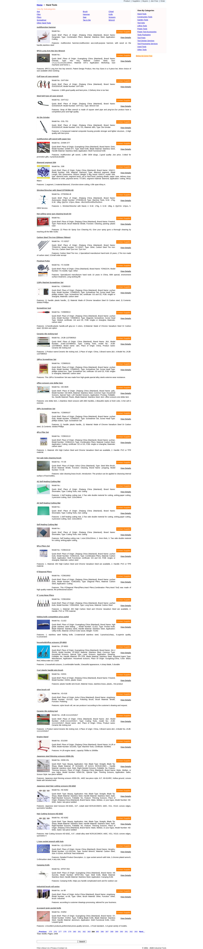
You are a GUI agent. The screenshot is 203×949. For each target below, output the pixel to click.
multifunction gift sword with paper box (54, 139)
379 (69, 932)
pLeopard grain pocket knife (49, 908)
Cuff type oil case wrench (48, 76)
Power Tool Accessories (147, 32)
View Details (126, 38)
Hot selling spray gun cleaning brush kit (54, 214)
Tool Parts (141, 38)
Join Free (154, 1)
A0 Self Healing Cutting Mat (48, 503)
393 (135, 932)
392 (131, 932)
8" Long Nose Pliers (45, 595)
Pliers (39, 17)
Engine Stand (42, 737)
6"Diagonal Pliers (44, 572)
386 (102, 932)
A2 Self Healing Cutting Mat (48, 481)
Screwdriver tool (44, 308)
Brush (85, 11)
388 (111, 932)
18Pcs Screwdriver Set (46, 359)
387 (107, 932)
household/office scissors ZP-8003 (52, 642)
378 (64, 932)
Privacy (54, 948)
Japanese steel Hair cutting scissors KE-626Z (56, 786)
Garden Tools (142, 20)
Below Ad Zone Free (144, 56)
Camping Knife (43, 865)
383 (89, 932)
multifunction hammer (46, 27)
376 (55, 932)
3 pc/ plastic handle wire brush (50, 670)
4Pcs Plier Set (43, 432)
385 (97, 932)
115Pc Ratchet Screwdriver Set (50, 282)
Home (39, 5)
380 (74, 932)
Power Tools (142, 29)
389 (116, 932)
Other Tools (142, 50)
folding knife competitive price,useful (53, 617)
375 (50, 932)
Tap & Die (87, 20)
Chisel (111, 11)
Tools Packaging (144, 35)
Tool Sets (141, 23)
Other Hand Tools (44, 23)
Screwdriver (41, 20)
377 (60, 932)
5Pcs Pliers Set (43, 546)
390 (121, 932)
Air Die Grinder (43, 117)
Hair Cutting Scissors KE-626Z (50, 814)
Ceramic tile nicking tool (47, 334)
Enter (163, 1)
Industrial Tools (160, 948)
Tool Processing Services (147, 44)
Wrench (112, 20)
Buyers (145, 1)
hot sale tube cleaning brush (49, 458)
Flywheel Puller (43, 261)
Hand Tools (141, 14)
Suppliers (136, 1)
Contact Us (62, 948)
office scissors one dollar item (50, 383)
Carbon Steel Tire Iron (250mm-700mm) (53, 237)
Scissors (112, 17)
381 (79, 932)
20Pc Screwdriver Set (46, 409)
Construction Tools (144, 17)
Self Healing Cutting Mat (47, 524)
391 (126, 932)
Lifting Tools (142, 26)
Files (39, 14)
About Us (45, 948)
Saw (84, 17)
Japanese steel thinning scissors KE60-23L (55, 756)
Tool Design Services (145, 41)
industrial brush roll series (48, 887)
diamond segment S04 (46, 162)
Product (127, 1)
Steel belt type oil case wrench (50, 96)
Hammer (86, 14)
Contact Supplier (123, 32)
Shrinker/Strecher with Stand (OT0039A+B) (55, 190)
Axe (38, 11)
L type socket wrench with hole (50, 841)
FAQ (38, 948)
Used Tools (141, 47)
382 (84, 932)
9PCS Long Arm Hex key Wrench (51, 51)
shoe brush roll (43, 690)
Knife (111, 14)
